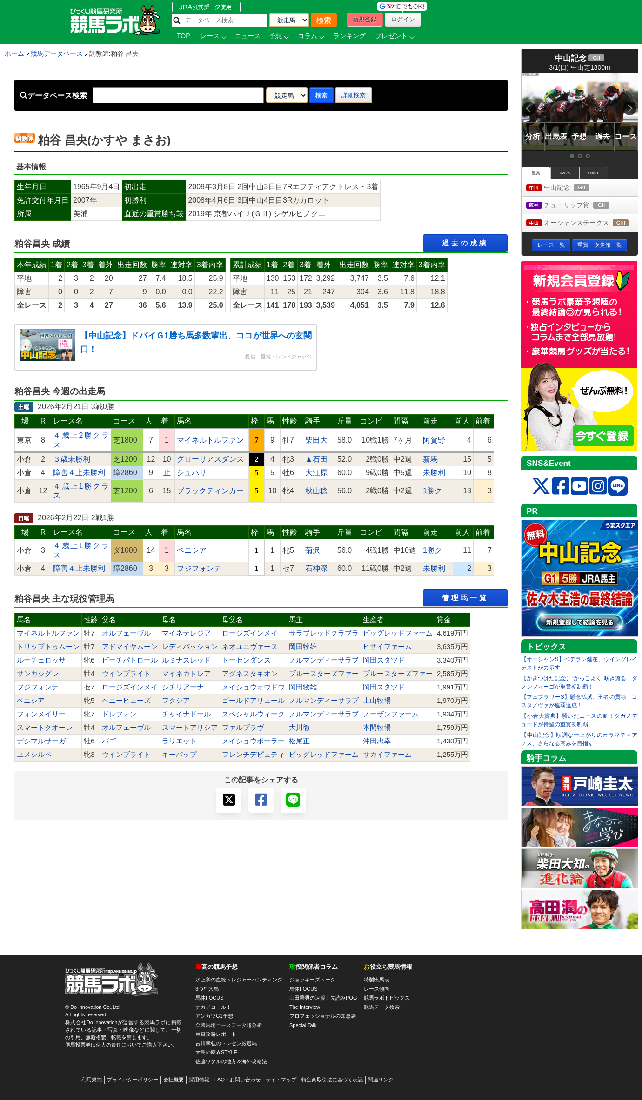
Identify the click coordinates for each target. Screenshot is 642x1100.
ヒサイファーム (387, 646)
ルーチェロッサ (41, 660)
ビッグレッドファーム (398, 633)
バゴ (109, 741)
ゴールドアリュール (253, 700)
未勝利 (434, 473)
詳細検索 (353, 95)
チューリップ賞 (576, 205)
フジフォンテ (199, 568)
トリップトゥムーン (48, 646)
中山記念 (566, 188)
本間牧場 (377, 727)
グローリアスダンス (210, 459)
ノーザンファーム (391, 714)
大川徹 (299, 727)
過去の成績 (465, 243)
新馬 (430, 459)
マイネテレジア (186, 633)
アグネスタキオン (250, 673)
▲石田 (316, 459)
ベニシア (192, 550)
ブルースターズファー (324, 673)
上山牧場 (377, 700)
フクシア (176, 700)
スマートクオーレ (45, 727)
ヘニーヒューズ (126, 700)
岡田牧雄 (303, 646)
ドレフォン (119, 714)
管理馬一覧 (465, 598)
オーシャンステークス (582, 223)
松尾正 (299, 741)
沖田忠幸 (377, 741)
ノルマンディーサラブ (324, 660)
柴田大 (316, 440)
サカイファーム (387, 754)
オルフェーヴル (126, 633)
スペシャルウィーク (253, 714)
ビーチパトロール (130, 660)
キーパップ (179, 754)
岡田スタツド (384, 660)
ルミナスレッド (186, 660)
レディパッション (190, 646)
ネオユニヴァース (250, 646)
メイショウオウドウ (253, 687)
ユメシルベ (34, 754)
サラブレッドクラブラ (324, 633)
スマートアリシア (190, 727)
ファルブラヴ (243, 727)
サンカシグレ (38, 673)
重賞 (536, 173)
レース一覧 (551, 245)
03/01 (593, 173)
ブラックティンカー (210, 491)
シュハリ (192, 473)
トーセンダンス (246, 660)
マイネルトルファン (210, 440)
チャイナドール (186, 714)
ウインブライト (126, 673)
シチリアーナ (183, 687)
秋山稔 (316, 491)
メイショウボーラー (253, 741)
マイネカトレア (186, 673)
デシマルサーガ (41, 741)
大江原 (316, 473)
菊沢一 (316, 550)
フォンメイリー (41, 714)
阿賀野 (434, 440)
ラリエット (179, 741)
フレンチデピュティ (253, 754)
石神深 (316, 568)
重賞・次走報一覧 (599, 245)
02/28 (565, 173)
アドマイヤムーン (130, 646)
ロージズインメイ (250, 633)
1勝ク (432, 491)
